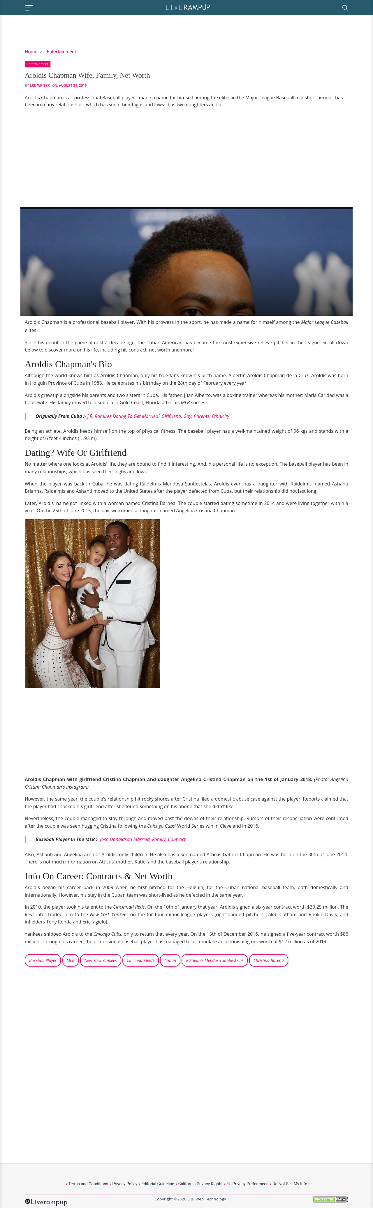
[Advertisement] (186, 157)
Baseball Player (43, 960)
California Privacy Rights (200, 1183)
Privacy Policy (124, 1183)
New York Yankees (101, 960)
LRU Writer (40, 86)
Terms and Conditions (88, 1183)
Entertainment (61, 51)
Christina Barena (269, 960)
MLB (71, 960)
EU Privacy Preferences (247, 1183)
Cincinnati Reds (140, 960)
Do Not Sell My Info (289, 1183)
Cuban (170, 960)
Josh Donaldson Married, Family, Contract (143, 839)
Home (31, 51)
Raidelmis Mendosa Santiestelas (214, 960)
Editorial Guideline (157, 1183)
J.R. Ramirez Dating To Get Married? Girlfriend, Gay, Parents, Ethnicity (158, 416)
